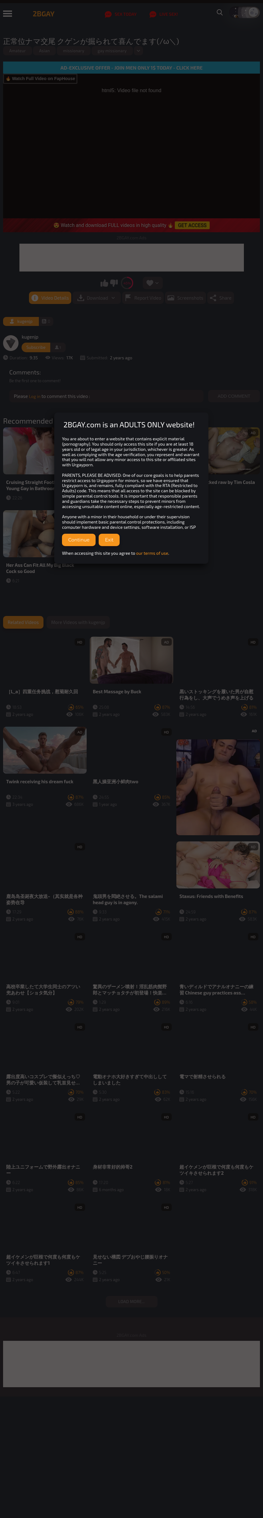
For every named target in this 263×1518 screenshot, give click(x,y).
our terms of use (152, 553)
